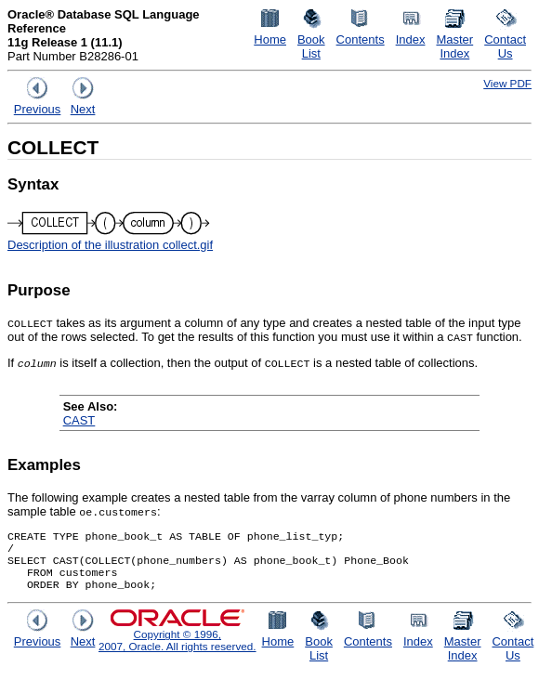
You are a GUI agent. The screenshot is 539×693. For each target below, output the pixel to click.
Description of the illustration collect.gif (110, 245)
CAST (79, 420)
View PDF (507, 83)
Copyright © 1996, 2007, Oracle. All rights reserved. (177, 649)
